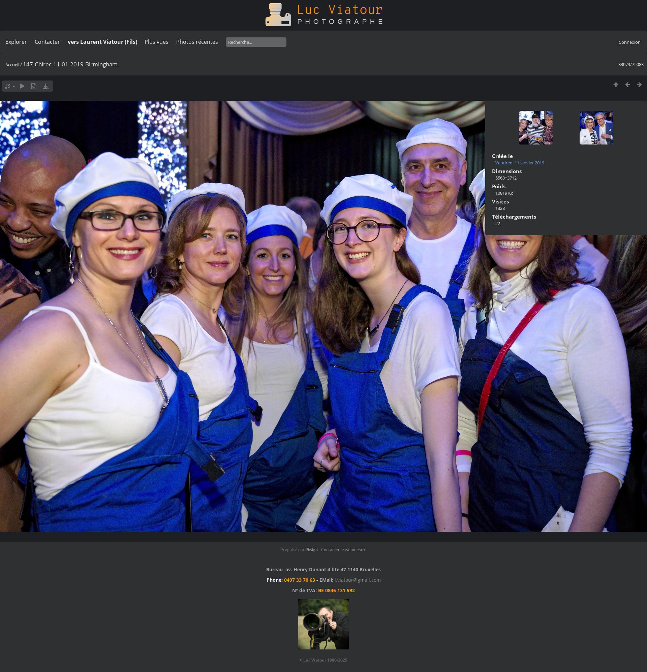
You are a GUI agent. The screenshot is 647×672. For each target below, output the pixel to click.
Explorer (16, 41)
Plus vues (156, 41)
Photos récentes (197, 41)
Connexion (630, 42)
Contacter (47, 41)
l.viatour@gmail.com (358, 580)
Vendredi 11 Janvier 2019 (519, 163)
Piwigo (312, 549)
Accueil (12, 65)
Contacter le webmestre (343, 549)
